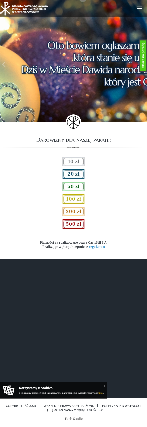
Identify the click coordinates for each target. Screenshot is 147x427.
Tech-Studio (73, 419)
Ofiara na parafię (143, 55)
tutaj (100, 393)
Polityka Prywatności (121, 406)
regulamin (97, 247)
